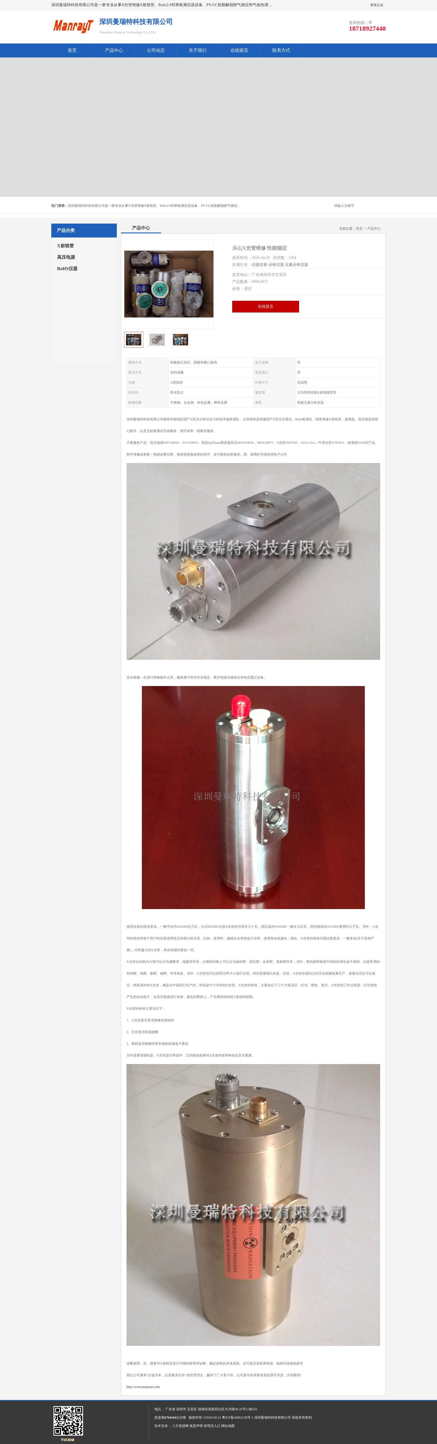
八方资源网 (180, 1426)
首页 (72, 50)
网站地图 (228, 1426)
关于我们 (198, 50)
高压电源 (66, 257)
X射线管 (65, 245)
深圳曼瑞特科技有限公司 (272, 1417)
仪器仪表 (259, 265)
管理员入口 (212, 1426)
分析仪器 (276, 265)
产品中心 (114, 50)
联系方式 (281, 50)
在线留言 (239, 50)
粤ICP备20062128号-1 (237, 1417)
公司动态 (156, 50)
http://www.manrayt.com (143, 1387)
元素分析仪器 (296, 265)
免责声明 (196, 1426)
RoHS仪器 (67, 268)
